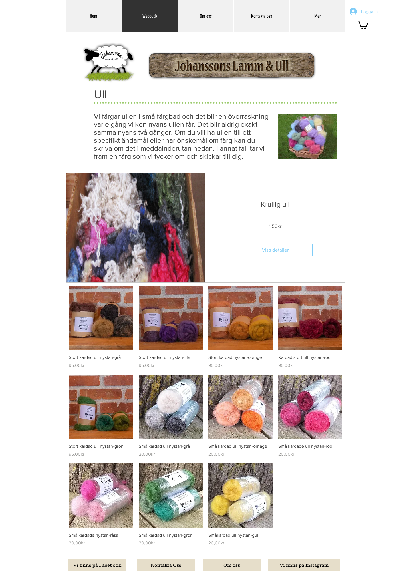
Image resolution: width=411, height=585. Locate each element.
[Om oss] (232, 565)
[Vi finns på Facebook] (97, 565)
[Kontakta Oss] (166, 565)
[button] (362, 24)
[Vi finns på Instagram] (304, 565)
